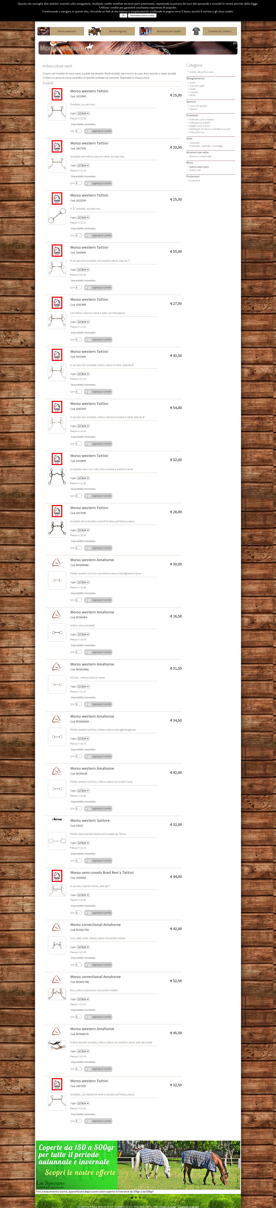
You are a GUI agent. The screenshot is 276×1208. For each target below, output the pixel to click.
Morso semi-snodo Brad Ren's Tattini (102, 874)
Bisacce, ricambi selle (201, 156)
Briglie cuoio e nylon (200, 125)
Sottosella (195, 142)
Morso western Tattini (89, 93)
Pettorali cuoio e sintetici (202, 119)
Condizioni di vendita (188, 1206)
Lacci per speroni (198, 105)
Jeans (192, 82)
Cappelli (194, 92)
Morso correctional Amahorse (95, 927)
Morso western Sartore (90, 822)
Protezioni (195, 180)
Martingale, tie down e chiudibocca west (210, 129)
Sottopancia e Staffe (200, 122)
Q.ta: (75, 131)
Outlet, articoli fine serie (201, 72)
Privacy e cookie (168, 1206)
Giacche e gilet (197, 85)
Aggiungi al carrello (98, 131)
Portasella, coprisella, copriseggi (206, 145)
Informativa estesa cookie (142, 15)
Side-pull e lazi (197, 132)
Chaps (193, 88)
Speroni (193, 109)
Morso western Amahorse (92, 562)
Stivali (192, 95)
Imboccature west (199, 166)
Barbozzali (195, 170)
